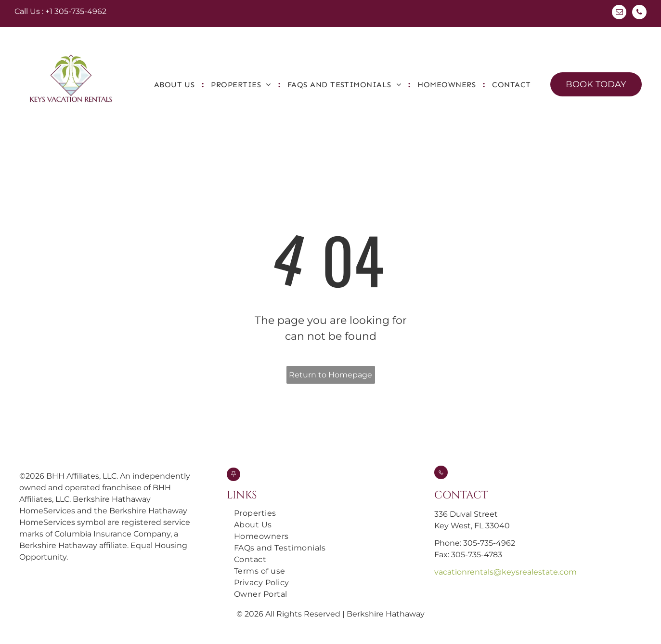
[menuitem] (175, 85)
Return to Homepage (330, 374)
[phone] (639, 13)
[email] (619, 13)
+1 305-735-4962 (75, 11)
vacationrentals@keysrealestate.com (505, 572)
